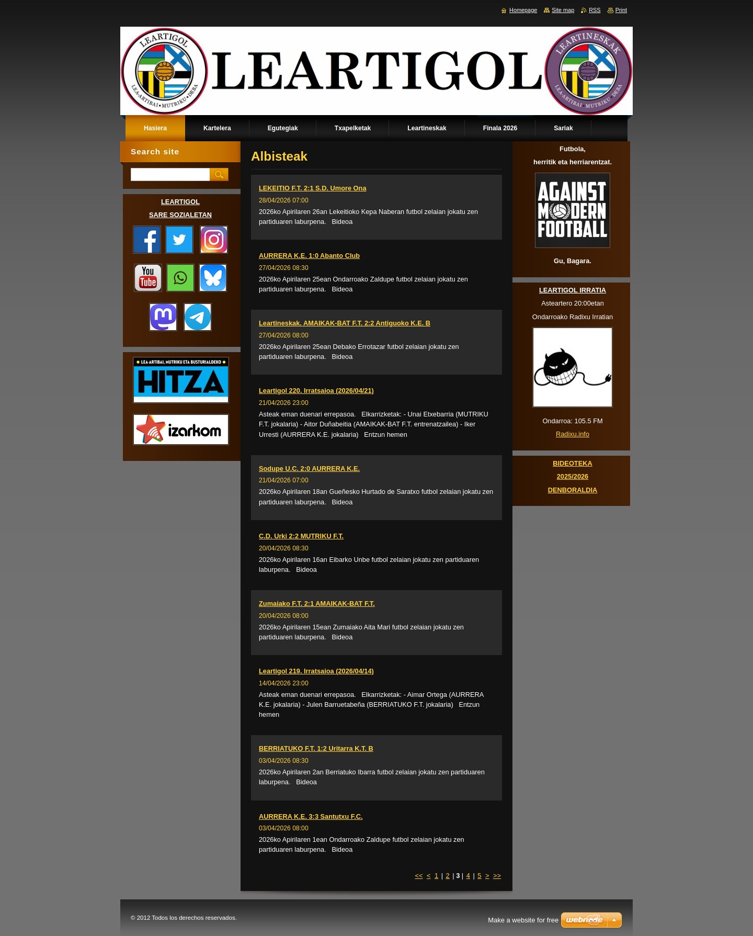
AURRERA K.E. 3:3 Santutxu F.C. (311, 816)
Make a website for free (523, 920)
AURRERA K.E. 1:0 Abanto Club (309, 256)
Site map (563, 10)
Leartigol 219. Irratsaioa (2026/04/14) (316, 671)
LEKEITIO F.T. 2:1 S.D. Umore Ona (313, 188)
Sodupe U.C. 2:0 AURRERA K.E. (309, 468)
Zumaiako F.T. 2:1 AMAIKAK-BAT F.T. (317, 603)
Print (621, 10)
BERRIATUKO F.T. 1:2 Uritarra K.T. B (316, 748)
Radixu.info (572, 434)
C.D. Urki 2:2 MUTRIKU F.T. (301, 536)
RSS (594, 10)
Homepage (523, 10)
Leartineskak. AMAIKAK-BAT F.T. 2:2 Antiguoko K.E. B (344, 323)
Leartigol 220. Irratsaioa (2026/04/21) (316, 390)
